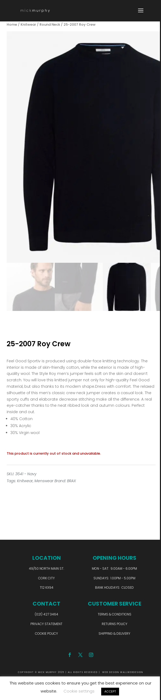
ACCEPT (110, 691)
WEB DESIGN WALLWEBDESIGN (122, 672)
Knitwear (28, 24)
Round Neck (50, 24)
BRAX (71, 481)
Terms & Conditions (114, 614)
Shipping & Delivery (114, 633)
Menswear (43, 481)
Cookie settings (79, 691)
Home (12, 24)
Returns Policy (114, 624)
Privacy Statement (46, 624)
